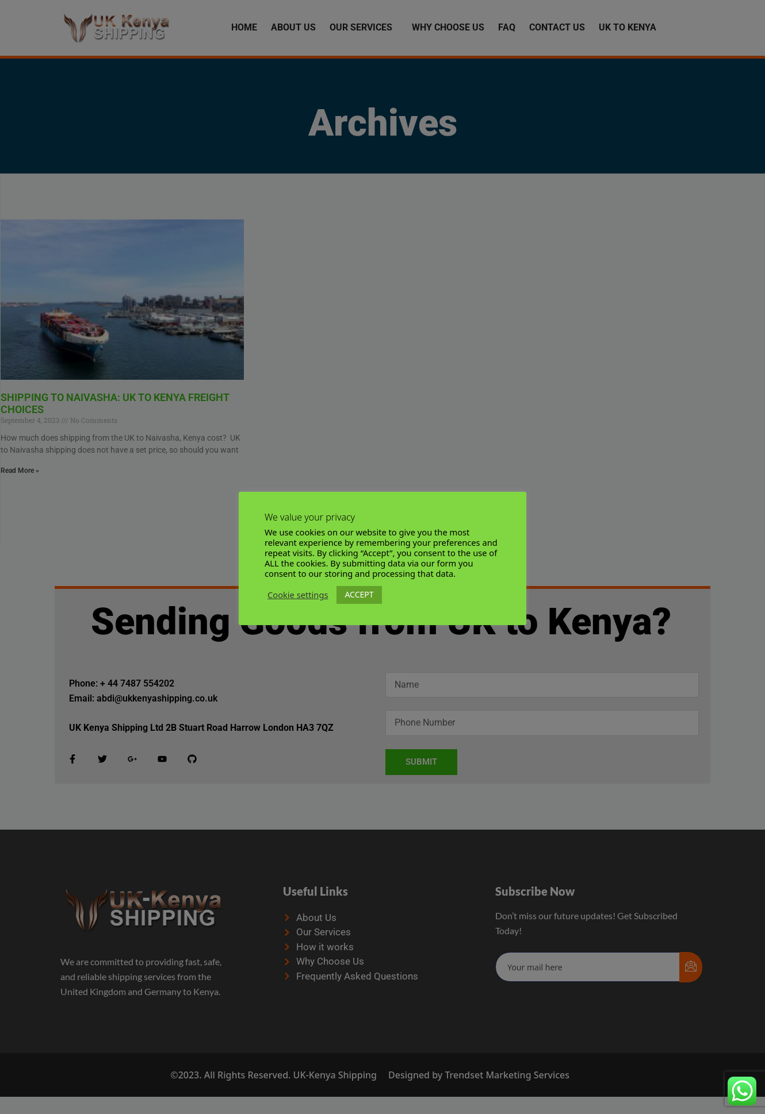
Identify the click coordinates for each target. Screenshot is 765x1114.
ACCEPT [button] (359, 594)
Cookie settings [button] (297, 594)
